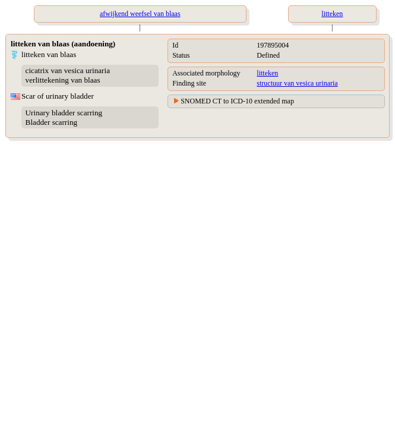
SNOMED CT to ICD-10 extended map (237, 101)
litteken (267, 73)
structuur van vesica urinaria (297, 83)
